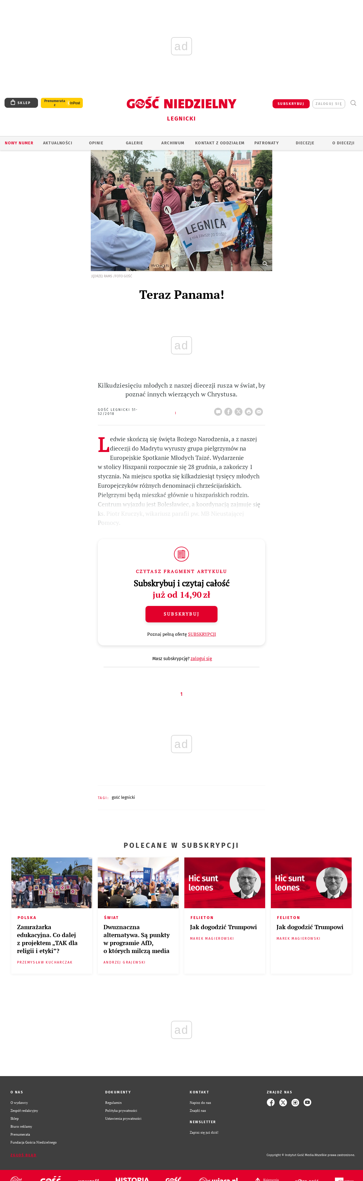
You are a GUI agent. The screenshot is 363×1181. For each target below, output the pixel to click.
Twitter (240, 410)
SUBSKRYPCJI (202, 634)
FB (229, 410)
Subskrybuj (181, 614)
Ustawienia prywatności (123, 1118)
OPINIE (96, 143)
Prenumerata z (54, 103)
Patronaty (266, 143)
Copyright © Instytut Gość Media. (291, 1155)
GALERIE (134, 143)
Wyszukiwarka (353, 103)
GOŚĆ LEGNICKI (123, 797)
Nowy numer (19, 143)
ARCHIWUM (172, 143)
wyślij (260, 410)
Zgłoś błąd (23, 1155)
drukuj (250, 410)
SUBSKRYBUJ (291, 104)
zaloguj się (329, 104)
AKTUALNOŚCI (57, 143)
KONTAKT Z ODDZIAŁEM (220, 143)
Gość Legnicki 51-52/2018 (118, 412)
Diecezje (305, 143)
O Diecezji (343, 143)
